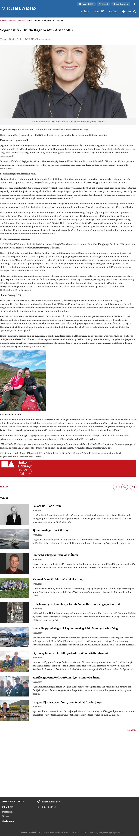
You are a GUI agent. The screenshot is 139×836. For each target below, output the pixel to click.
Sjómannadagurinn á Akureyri (51, 530)
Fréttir (12, 20)
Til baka (4, 487)
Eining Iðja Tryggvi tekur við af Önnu (55, 555)
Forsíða (3, 20)
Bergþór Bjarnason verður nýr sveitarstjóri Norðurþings (67, 702)
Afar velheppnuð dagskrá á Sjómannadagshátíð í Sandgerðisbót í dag (75, 628)
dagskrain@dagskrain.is (111, 832)
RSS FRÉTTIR (49, 807)
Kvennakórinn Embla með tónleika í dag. (58, 579)
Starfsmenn (8, 821)
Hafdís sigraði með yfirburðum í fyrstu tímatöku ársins (66, 677)
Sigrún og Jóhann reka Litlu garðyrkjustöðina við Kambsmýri (70, 653)
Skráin (5, 816)
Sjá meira (132, 730)
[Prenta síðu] (124, 487)
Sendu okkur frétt (51, 801)
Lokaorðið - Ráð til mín (47, 506)
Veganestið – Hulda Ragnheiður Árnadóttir (45, 20)
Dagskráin (7, 811)
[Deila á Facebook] (116, 487)
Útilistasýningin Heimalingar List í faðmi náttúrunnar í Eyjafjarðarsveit (76, 604)
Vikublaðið (7, 807)
